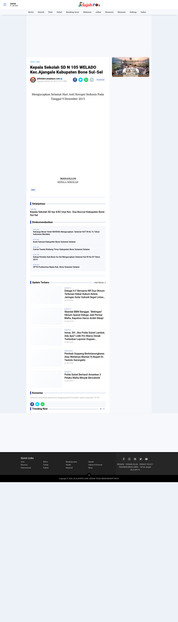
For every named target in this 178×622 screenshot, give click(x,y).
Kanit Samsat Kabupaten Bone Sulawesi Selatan (54, 242)
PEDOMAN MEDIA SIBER (128, 467)
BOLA (45, 462)
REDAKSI (120, 464)
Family (45, 465)
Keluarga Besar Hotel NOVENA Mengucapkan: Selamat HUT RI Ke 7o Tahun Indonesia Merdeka (66, 233)
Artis (22, 462)
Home (32, 62)
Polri (50, 12)
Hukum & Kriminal (95, 465)
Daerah (41, 12)
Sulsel (59, 12)
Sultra (143, 12)
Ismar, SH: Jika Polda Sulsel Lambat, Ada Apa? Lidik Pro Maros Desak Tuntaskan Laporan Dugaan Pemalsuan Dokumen (85, 336)
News (90, 468)
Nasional (69, 468)
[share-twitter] (80, 80)
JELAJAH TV (135, 470)
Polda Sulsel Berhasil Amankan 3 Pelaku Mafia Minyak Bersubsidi (83, 376)
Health (68, 465)
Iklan (33, 190)
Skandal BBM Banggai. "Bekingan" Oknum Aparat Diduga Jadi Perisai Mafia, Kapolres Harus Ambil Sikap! (84, 315)
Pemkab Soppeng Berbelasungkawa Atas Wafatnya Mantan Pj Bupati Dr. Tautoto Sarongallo (84, 357)
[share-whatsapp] (86, 80)
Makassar (87, 12)
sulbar (98, 12)
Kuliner (46, 468)
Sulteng (133, 12)
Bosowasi (109, 12)
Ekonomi (122, 12)
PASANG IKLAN (132, 464)
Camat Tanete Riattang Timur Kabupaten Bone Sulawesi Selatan (61, 249)
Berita (31, 12)
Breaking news (72, 12)
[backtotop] (89, 475)
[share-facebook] (75, 80)
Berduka (69, 351)
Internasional (26, 468)
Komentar (100, 80)
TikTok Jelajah (145, 467)
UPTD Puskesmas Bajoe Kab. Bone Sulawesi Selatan (56, 267)
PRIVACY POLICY (146, 464)
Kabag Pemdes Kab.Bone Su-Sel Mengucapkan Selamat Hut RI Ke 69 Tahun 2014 (66, 258)
